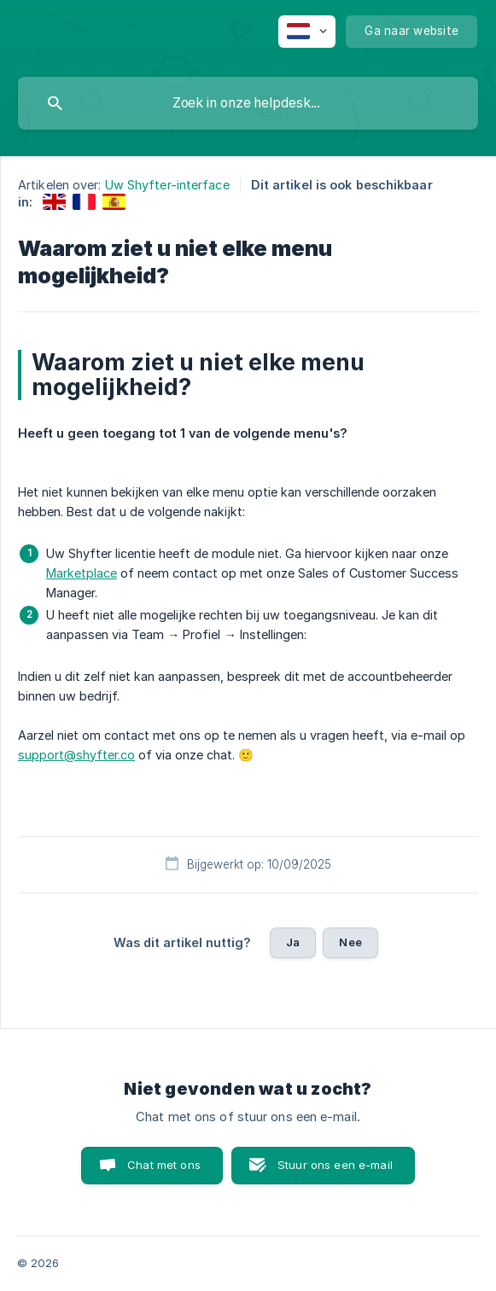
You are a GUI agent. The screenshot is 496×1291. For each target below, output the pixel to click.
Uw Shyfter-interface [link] (167, 184)
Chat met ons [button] (164, 1165)
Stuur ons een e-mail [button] (335, 1165)
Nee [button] (350, 942)
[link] (54, 202)
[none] (307, 31)
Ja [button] (293, 942)
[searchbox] (248, 103)
